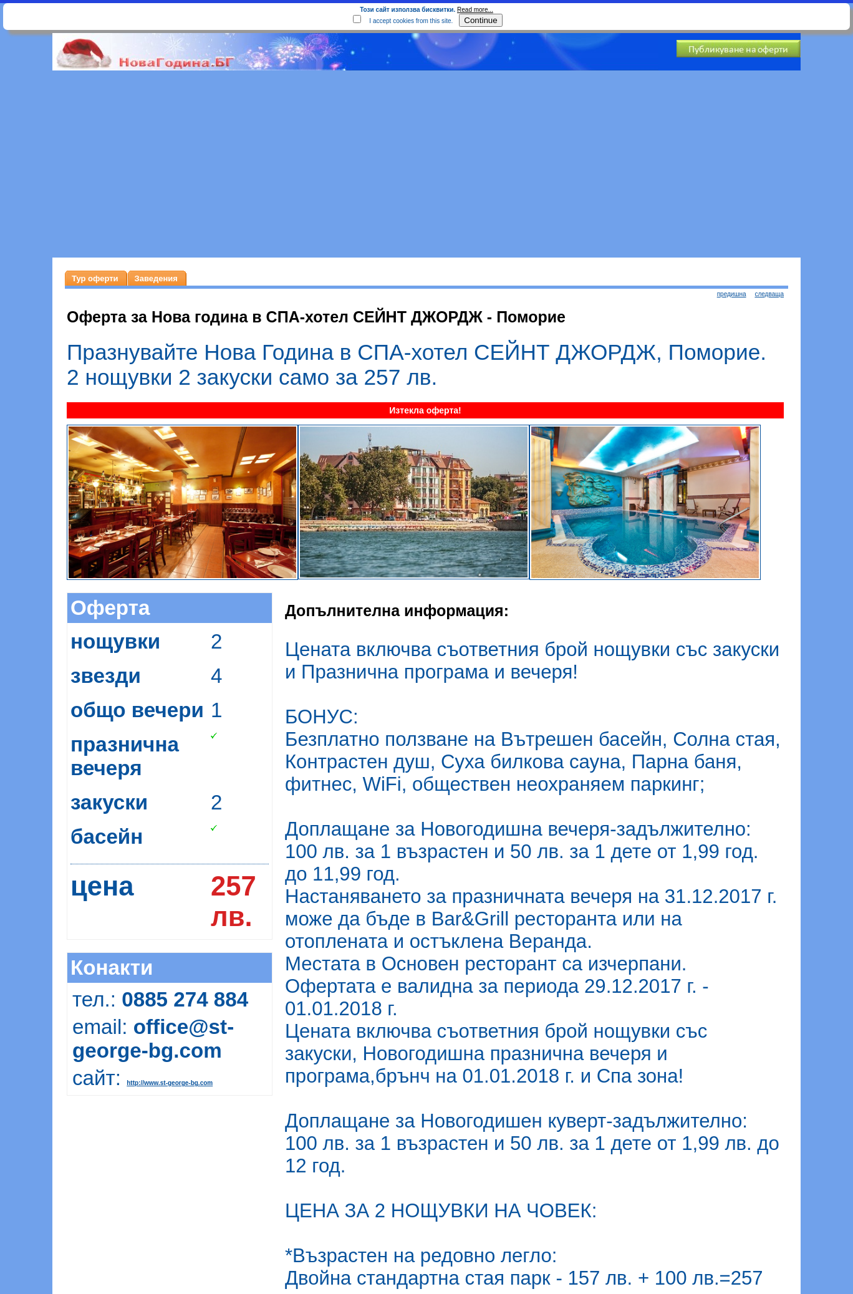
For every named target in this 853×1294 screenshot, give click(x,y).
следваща (769, 294)
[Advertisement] (426, 164)
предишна (731, 294)
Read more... (475, 9)
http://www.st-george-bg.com (170, 1082)
